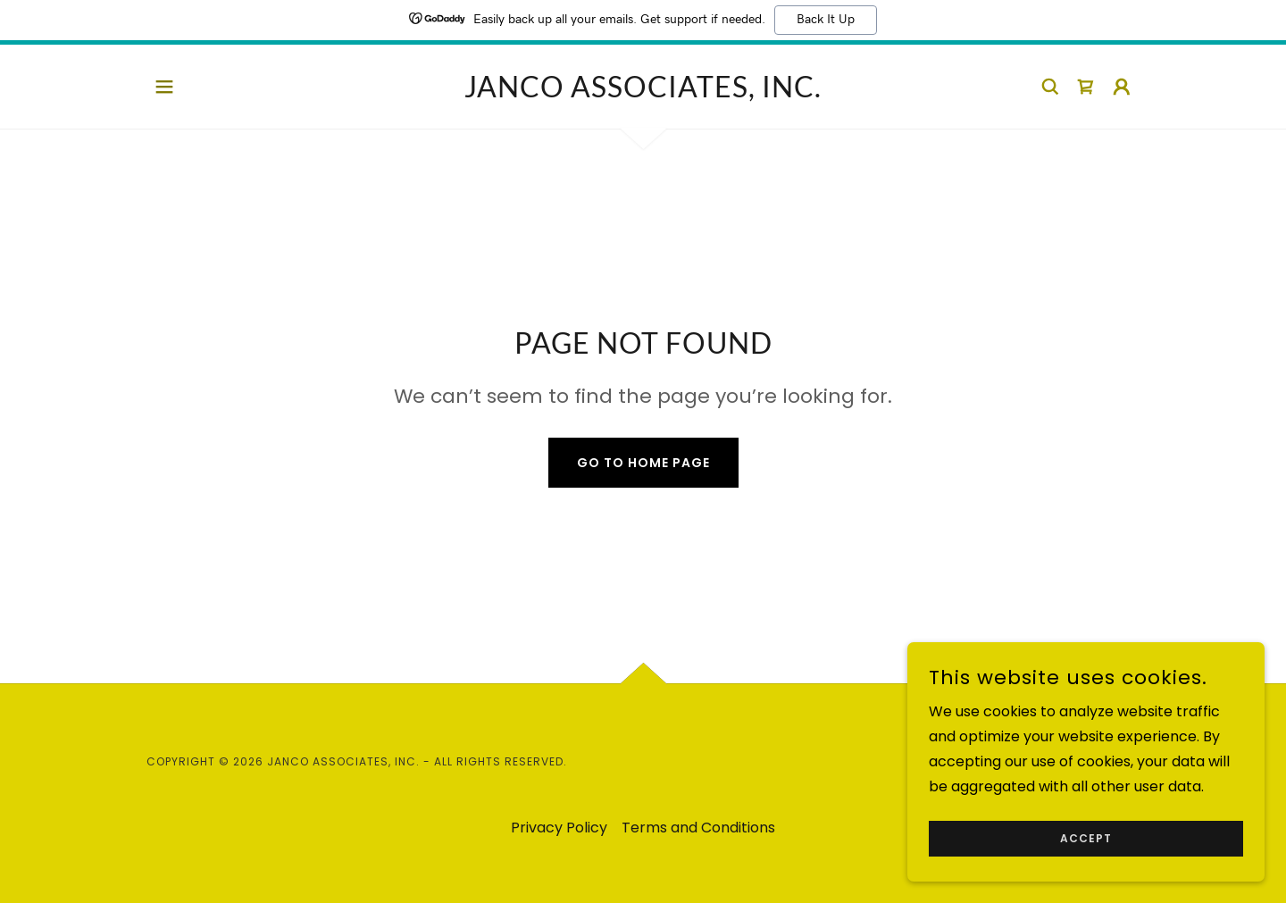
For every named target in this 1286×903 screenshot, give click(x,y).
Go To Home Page (643, 463)
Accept (1086, 863)
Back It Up (826, 19)
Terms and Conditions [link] (698, 827)
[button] (164, 87)
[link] (643, 92)
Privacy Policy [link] (559, 827)
